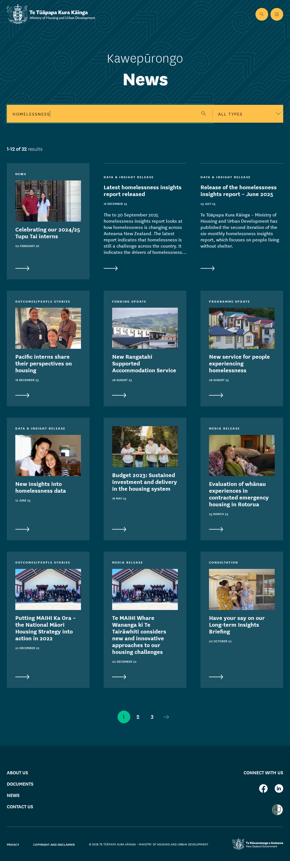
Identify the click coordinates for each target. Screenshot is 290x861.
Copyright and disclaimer (54, 844)
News (13, 794)
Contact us (20, 806)
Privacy (13, 844)
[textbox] (247, 114)
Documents (20, 783)
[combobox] (247, 114)
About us (17, 772)
